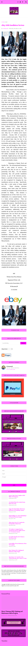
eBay (6, 22)
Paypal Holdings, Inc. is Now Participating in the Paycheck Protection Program (17, 516)
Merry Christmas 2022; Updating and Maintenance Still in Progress (12, 612)
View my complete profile (10, 369)
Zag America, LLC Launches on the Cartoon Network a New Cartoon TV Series (18, 557)
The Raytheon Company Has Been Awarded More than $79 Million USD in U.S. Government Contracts (17, 530)
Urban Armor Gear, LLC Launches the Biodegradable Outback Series (16, 523)
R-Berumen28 (9, 366)
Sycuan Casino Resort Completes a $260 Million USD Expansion (17, 496)
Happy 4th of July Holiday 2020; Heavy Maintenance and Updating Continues (17, 509)
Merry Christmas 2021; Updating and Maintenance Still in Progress (16, 551)
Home (2, 22)
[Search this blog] (11, 343)
